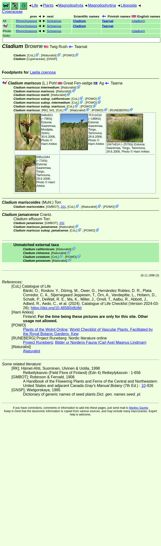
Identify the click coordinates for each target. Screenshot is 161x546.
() (138, 21)
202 (61, 223)
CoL (31, 55)
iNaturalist (49, 55)
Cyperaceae (12, 12)
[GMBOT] (52, 206)
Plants (48, 5)
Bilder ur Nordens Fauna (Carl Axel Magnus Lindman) (100, 342)
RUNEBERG (119, 110)
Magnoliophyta (70, 5)
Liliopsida (129, 5)
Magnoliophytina (102, 5)
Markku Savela (138, 408)
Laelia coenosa (43, 72)
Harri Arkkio (49, 144)
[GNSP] (52, 59)
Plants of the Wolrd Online (45, 329)
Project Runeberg (38, 342)
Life (35, 5)
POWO (69, 55)
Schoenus (54, 21)
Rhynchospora (26, 21)
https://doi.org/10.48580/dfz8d (56, 308)
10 (143, 386)
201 (63, 206)
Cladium (79, 21)
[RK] (45, 110)
